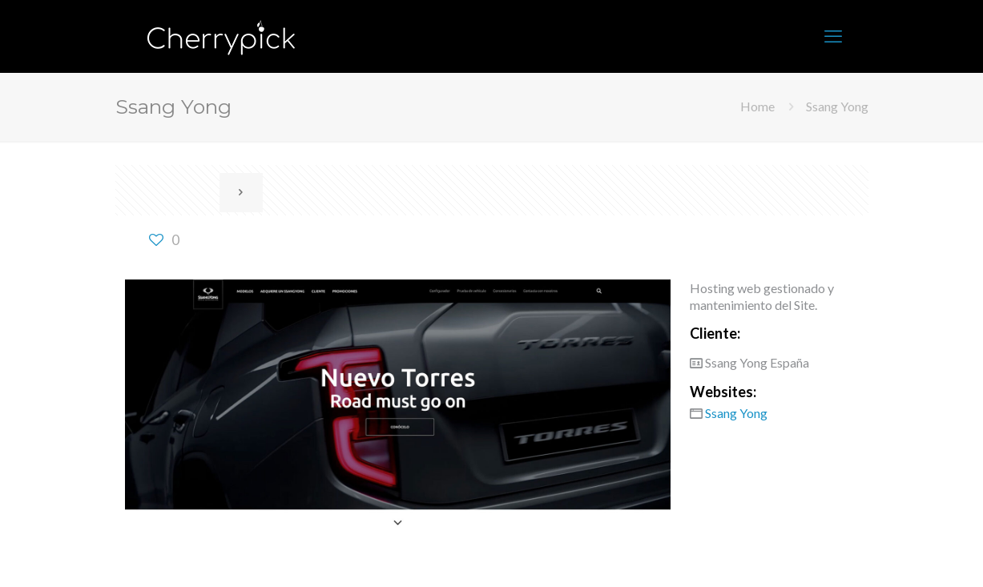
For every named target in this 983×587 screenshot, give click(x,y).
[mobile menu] (833, 36)
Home (757, 106)
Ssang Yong (837, 106)
